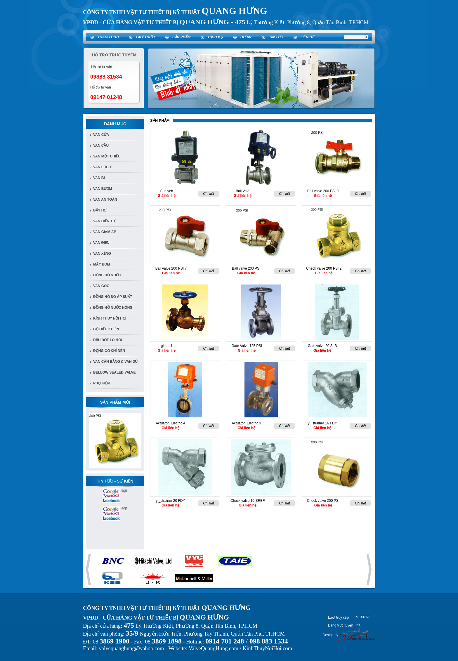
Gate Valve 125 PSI (246, 346)
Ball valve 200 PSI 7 (171, 268)
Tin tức (276, 37)
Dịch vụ (215, 37)
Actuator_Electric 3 (246, 423)
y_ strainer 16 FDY (322, 423)
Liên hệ (307, 37)
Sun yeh (166, 191)
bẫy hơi (100, 210)
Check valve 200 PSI (323, 501)
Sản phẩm (181, 37)
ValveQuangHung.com (213, 648)
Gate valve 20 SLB (322, 346)
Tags (123, 490)
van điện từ (104, 221)
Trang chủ (108, 37)
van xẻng (102, 253)
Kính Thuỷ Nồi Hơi (109, 318)
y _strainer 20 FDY (170, 501)
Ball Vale (242, 191)
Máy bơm (101, 264)
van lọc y (102, 167)
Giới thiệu (145, 37)
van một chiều (107, 156)
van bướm (102, 189)
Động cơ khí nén (109, 351)
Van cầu (101, 145)
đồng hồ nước (107, 275)
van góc (101, 286)
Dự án (245, 37)
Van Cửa (101, 135)
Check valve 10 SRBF (247, 501)
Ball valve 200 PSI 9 (323, 191)
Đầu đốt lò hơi (107, 340)
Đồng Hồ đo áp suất (112, 297)
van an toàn (105, 199)
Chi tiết (208, 194)
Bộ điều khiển (106, 329)
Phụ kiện (101, 383)
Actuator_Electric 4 (170, 423)
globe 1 (166, 346)
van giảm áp (104, 232)
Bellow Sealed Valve (114, 372)
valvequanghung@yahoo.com (131, 648)
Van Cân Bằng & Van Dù (115, 362)
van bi (99, 178)
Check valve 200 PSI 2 (323, 268)
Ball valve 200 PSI (246, 268)
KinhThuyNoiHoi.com (267, 648)
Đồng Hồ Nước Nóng (113, 308)
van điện (101, 243)
